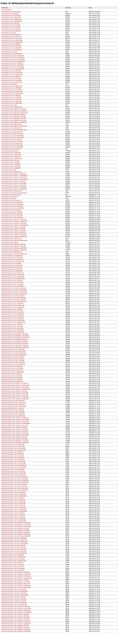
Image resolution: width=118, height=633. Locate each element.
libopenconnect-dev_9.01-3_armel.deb (13, 566)
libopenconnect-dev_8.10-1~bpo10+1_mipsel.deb (16, 610)
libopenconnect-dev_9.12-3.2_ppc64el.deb (14, 495)
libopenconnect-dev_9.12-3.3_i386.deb (13, 469)
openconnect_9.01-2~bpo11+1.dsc (12, 190)
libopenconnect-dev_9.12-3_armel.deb (13, 456)
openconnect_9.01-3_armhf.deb (11, 162)
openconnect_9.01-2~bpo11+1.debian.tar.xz (14, 192)
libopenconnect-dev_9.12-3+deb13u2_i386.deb (15, 528)
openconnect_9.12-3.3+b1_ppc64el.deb (13, 59)
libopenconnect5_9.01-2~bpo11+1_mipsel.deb (15, 387)
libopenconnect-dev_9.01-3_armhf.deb (13, 564)
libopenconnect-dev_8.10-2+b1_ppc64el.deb (14, 591)
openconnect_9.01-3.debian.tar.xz (11, 171)
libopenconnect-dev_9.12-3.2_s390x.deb (13, 492)
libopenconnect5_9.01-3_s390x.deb (12, 366)
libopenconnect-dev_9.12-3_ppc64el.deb (13, 448)
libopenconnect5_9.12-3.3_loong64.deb (13, 278)
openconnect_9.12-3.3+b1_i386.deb (12, 63)
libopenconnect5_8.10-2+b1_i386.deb (13, 408)
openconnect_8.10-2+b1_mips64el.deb (13, 208)
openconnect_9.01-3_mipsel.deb (11, 156)
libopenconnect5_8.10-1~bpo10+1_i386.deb (14, 427)
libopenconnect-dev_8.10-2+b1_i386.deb (13, 597)
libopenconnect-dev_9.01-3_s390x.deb (13, 555)
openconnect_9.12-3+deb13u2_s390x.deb (14, 108)
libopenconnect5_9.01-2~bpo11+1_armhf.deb (15, 393)
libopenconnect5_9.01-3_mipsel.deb (12, 370)
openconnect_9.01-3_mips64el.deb (12, 158)
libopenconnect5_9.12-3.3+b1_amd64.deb (14, 301)
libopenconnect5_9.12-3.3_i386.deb (12, 280)
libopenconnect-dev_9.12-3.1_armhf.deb (13, 515)
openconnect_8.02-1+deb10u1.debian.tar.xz (14, 253)
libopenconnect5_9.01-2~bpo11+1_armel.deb (15, 395)
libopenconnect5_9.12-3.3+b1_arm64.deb (14, 299)
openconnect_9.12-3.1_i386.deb (11, 95)
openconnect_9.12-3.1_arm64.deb (12, 101)
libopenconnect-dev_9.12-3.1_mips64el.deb (14, 511)
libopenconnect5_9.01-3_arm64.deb (12, 379)
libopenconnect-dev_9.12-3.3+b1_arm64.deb (15, 488)
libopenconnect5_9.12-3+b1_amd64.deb (13, 364)
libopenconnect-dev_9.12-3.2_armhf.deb (13, 499)
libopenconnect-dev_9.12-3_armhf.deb (13, 454)
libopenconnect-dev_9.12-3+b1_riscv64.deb (14, 539)
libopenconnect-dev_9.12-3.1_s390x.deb (13, 505)
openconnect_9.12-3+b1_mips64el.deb (13, 137)
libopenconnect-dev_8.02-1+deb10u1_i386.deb (15, 625)
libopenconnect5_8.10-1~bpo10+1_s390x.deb (15, 417)
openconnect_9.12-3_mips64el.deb (12, 21)
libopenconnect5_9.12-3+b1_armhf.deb (13, 358)
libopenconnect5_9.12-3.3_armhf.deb (12, 282)
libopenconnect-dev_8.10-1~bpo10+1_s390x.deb (16, 606)
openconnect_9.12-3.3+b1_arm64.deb (13, 67)
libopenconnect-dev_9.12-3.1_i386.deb (13, 513)
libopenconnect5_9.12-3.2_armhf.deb (12, 311)
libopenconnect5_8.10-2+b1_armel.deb (13, 412)
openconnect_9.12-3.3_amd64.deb (12, 49)
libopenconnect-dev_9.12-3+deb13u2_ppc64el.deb (16, 526)
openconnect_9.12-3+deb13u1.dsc (12, 128)
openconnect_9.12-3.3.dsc (9, 51)
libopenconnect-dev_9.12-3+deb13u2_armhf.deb (16, 530)
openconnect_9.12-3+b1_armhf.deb (12, 141)
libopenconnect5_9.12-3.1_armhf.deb (12, 326)
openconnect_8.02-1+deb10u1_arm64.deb (14, 248)
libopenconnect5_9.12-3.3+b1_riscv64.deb (14, 290)
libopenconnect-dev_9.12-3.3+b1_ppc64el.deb (15, 480)
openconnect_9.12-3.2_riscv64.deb (12, 72)
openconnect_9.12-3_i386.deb (10, 23)
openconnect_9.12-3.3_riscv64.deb (12, 38)
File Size (68, 7)
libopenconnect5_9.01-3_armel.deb (12, 377)
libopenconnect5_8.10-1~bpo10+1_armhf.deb (15, 429)
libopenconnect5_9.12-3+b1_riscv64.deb (13, 351)
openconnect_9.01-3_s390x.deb (11, 152)
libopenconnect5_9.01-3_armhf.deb (12, 375)
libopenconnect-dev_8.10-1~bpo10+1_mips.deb (15, 614)
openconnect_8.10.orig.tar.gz (10, 196)
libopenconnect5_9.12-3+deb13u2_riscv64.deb (15, 335)
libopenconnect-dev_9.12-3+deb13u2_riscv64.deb (16, 524)
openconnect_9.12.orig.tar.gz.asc (11, 11)
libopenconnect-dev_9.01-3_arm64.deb (13, 568)
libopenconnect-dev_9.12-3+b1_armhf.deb (14, 547)
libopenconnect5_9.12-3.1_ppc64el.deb (13, 320)
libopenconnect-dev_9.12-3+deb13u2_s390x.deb (16, 522)
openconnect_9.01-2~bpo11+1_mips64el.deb (15, 179)
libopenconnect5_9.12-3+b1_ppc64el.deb (14, 353)
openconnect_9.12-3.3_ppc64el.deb (12, 40)
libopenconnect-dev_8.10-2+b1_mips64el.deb (15, 595)
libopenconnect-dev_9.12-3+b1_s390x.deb (14, 538)
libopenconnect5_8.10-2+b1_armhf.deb (13, 410)
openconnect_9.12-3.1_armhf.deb (11, 97)
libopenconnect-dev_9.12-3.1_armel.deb (13, 517)
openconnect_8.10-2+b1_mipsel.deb (12, 206)
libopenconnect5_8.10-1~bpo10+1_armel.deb (15, 431)
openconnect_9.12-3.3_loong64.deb (12, 42)
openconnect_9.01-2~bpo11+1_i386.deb (13, 181)
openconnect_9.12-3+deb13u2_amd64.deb (14, 122)
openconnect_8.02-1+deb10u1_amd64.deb (14, 250)
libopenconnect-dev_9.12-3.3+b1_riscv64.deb (15, 478)
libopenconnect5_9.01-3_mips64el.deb (13, 372)
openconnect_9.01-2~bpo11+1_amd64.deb (14, 189)
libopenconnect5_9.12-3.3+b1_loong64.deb (14, 293)
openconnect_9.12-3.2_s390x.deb (11, 70)
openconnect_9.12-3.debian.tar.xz (11, 34)
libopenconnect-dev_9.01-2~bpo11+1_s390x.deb (16, 572)
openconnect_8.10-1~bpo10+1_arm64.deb (14, 234)
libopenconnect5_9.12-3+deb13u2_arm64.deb (15, 345)
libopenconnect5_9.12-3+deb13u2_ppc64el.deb (15, 337)
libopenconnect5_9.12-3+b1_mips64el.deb (14, 354)
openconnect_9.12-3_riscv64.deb (11, 17)
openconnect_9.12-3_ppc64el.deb (11, 19)
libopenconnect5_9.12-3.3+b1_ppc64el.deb (14, 291)
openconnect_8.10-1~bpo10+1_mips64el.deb (15, 225)
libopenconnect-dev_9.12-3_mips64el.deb (14, 450)
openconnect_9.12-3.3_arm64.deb (12, 47)
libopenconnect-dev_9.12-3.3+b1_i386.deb (14, 484)
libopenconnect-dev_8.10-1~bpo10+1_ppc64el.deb (16, 608)
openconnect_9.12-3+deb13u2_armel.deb (14, 118)
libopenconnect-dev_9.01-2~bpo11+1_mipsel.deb (16, 576)
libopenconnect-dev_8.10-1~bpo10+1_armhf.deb (16, 618)
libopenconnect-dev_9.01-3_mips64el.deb (14, 560)
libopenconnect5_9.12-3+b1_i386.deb (13, 356)
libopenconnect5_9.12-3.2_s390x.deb (12, 303)
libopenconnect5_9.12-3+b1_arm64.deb (13, 362)
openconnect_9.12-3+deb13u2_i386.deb (13, 114)
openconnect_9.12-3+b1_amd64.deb (12, 147)
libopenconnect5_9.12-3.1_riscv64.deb (13, 318)
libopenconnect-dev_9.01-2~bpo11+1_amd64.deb (16, 587)
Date (90, 7)
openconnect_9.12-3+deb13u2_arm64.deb (14, 120)
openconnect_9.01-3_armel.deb (11, 164)
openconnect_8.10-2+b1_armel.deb (12, 213)
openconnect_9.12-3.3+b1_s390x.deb (13, 55)
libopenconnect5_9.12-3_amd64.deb (12, 271)
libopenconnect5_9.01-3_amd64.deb (12, 381)
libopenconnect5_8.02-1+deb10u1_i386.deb (14, 436)
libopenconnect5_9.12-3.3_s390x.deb (12, 272)
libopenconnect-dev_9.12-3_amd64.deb (13, 459)
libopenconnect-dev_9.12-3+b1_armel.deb (14, 549)
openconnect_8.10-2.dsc (9, 198)
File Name (5, 7)
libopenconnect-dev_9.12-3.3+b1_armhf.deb (14, 486)
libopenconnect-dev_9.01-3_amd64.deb (13, 570)
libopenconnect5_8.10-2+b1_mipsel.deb (13, 404)
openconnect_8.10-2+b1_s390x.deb (12, 202)
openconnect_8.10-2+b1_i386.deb (11, 210)
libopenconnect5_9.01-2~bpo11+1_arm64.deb (15, 396)
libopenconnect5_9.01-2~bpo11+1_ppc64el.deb (15, 385)
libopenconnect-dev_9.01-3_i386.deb (12, 562)
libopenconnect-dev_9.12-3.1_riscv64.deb (14, 507)
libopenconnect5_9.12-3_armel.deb (12, 267)
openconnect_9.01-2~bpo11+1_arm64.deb (14, 187)
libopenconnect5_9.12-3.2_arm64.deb (13, 312)
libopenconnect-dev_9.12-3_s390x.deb (13, 444)
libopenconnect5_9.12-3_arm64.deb (12, 269)
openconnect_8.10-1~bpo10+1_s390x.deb (14, 219)
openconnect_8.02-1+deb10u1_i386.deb (13, 244)
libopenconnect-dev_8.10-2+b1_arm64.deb (14, 602)
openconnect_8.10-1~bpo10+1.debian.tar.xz (14, 240)
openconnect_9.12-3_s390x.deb (11, 15)
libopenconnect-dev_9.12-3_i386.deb (12, 452)
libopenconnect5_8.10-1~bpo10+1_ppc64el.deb (15, 419)
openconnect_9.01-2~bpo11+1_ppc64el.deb (14, 175)
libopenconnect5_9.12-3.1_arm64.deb (13, 330)
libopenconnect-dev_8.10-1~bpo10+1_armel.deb (16, 620)
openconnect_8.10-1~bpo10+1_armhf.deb (14, 230)
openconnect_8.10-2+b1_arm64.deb (12, 215)
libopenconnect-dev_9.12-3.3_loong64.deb (14, 467)
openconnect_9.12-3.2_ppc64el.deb (12, 74)
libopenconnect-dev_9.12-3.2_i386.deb (13, 497)
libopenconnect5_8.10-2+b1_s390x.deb (13, 400)
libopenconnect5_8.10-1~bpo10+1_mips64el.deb (16, 423)
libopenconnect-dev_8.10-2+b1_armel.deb (14, 600)
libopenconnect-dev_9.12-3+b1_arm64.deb (14, 551)
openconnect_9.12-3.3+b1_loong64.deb (13, 61)
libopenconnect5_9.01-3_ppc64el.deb (12, 368)
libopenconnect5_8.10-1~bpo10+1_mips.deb (15, 425)
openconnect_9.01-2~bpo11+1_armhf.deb (14, 183)
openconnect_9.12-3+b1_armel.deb (12, 143)
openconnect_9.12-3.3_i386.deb (11, 44)
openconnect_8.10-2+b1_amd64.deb (12, 217)
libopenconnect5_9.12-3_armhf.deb (12, 265)
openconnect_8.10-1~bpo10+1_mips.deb (13, 227)
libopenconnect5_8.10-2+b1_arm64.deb (13, 414)
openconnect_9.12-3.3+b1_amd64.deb (13, 68)
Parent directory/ (6, 9)
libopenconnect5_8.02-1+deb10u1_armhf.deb (15, 438)
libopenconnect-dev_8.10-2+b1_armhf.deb (14, 599)
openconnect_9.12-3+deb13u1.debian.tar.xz (14, 129)
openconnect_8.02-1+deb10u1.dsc (12, 251)
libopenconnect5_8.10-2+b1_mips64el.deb (14, 406)
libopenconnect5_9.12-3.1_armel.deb (12, 328)
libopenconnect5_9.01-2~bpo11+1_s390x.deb (15, 383)
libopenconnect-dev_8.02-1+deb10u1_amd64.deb (16, 631)
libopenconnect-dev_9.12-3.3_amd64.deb (14, 475)
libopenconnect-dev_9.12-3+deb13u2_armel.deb (16, 532)
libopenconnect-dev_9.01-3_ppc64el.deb (13, 557)
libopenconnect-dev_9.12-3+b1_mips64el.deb (15, 543)
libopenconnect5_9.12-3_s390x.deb (12, 255)
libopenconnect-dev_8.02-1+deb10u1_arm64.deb (16, 629)
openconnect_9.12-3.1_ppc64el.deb (12, 91)
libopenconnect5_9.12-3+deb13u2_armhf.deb (15, 341)
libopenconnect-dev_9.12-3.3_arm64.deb (13, 473)
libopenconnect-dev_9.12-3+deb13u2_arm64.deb (16, 534)
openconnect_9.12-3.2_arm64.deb (12, 80)
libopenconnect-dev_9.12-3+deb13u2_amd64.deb (16, 536)
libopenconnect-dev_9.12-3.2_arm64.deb (13, 501)
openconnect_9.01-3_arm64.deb (11, 166)
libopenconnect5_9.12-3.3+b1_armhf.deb (13, 297)
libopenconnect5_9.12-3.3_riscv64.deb (13, 274)
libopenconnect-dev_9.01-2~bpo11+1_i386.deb (15, 579)
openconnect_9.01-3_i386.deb (10, 160)
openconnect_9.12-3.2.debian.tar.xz (12, 86)
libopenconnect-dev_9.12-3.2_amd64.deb (14, 503)
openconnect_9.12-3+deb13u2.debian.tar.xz (14, 126)
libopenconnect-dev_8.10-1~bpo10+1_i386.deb (15, 616)
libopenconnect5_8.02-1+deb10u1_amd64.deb (15, 442)
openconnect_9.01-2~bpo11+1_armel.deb (14, 185)
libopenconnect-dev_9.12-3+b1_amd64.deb (14, 553)
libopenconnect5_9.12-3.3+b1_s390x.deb (14, 288)
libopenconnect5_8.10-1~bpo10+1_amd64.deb (15, 434)
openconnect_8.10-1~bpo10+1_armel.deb (14, 232)
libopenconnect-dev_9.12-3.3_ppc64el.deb (14, 465)
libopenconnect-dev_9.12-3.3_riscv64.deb (14, 463)
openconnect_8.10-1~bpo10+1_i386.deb (13, 229)
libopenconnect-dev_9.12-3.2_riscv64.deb (14, 494)
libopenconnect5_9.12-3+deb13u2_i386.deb (14, 339)
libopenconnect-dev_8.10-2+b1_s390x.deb (14, 589)
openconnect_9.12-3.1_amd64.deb (12, 103)
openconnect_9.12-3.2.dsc (9, 84)
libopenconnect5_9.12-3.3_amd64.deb (13, 286)
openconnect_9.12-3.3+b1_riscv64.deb (13, 57)
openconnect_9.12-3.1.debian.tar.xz (12, 107)
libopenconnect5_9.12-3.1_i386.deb (12, 324)
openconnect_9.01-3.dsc (9, 169)
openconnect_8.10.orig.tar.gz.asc (11, 194)
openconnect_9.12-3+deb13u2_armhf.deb (14, 116)
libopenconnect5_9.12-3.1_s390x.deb (12, 316)
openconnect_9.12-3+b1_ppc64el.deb (13, 135)
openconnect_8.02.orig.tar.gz (10, 242)
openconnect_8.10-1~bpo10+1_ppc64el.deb (14, 221)
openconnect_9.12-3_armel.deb (11, 26)
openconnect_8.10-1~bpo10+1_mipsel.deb (14, 223)
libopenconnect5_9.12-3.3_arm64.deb (13, 284)
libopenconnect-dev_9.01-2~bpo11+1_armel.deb (16, 583)
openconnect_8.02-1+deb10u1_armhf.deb (14, 246)
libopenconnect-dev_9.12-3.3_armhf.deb (13, 471)
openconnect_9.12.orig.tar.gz (10, 13)
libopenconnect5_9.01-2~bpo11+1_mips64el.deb (16, 389)
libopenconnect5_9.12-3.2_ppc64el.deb (13, 307)
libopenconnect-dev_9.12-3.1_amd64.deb (14, 520)
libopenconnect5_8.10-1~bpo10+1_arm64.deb (15, 433)
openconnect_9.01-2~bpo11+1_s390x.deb (14, 173)
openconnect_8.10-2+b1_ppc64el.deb (13, 204)
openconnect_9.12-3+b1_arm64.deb (12, 145)
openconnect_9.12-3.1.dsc (9, 105)
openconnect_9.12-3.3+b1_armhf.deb (12, 65)
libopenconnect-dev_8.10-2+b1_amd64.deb (14, 604)
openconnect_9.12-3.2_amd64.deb (12, 82)
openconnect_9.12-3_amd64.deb (11, 30)
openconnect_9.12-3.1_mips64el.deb (12, 93)
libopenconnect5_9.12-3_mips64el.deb (13, 261)
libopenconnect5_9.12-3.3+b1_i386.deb (13, 295)
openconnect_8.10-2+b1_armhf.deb (12, 211)
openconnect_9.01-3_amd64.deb (11, 168)
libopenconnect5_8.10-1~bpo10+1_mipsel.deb (15, 421)
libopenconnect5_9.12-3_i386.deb (11, 263)
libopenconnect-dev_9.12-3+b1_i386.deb (13, 545)
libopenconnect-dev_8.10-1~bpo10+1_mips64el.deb (17, 612)
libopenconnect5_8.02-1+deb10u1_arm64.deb (15, 440)
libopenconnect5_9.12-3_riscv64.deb (12, 257)
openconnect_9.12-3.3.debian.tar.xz (12, 53)
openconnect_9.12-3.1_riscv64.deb (12, 89)
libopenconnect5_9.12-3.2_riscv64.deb (13, 305)
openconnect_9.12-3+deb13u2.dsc (12, 124)
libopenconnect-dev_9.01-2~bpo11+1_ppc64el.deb (16, 574)
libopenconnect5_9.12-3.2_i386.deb (12, 309)
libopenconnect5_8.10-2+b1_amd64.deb (13, 415)
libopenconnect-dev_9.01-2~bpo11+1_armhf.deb (16, 581)
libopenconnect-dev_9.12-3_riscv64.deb (13, 446)
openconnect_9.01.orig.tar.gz (10, 150)
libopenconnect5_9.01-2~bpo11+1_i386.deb (14, 391)
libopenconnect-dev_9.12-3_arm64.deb (13, 457)
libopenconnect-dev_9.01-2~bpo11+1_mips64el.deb (17, 578)
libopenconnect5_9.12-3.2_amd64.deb (13, 314)
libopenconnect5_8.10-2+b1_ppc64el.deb (14, 402)
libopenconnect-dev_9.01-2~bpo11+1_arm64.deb (16, 585)
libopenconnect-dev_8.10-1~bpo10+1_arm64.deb (16, 621)
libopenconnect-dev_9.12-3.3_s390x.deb (13, 461)
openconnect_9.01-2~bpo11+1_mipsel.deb (14, 177)
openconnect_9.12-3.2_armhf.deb (11, 78)
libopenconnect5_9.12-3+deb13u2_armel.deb (15, 343)
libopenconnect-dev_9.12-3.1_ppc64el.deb (14, 509)
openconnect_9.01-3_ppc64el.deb (11, 154)
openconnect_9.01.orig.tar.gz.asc (11, 148)
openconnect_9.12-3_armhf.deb (11, 25)
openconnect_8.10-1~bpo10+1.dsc (12, 238)
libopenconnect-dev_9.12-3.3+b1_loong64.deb (15, 482)
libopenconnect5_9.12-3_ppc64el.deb (12, 259)
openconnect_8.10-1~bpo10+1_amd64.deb (14, 236)
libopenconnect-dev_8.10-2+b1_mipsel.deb (14, 593)
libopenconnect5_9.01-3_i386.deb (11, 373)
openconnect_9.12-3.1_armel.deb (11, 99)
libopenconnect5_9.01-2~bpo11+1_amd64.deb (15, 398)
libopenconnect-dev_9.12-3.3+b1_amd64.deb (15, 490)
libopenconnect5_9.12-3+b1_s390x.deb (13, 349)
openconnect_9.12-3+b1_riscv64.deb (12, 133)
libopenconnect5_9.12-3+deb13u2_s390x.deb (15, 334)
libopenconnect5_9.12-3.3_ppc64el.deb (13, 276)
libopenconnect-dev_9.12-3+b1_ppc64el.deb (14, 541)
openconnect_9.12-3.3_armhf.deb (11, 46)
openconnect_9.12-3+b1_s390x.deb (12, 131)
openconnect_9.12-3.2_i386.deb (11, 76)
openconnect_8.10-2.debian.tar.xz (11, 200)
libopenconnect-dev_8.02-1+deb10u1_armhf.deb (16, 627)
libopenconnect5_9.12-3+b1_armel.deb (13, 360)
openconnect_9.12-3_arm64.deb (11, 28)
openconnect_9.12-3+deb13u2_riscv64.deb (14, 110)
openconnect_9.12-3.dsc (9, 32)
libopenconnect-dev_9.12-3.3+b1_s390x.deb (14, 477)
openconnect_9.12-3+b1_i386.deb (11, 139)
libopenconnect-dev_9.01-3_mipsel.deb (13, 558)
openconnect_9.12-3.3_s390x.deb (11, 36)
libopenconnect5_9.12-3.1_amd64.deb (13, 332)
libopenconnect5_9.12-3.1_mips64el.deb (13, 322)
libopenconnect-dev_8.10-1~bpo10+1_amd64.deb (16, 623)
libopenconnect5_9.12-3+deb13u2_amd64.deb (15, 347)
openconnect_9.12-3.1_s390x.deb (11, 87)
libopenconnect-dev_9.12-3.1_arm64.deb (13, 518)
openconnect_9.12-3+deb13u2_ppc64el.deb (14, 112)
